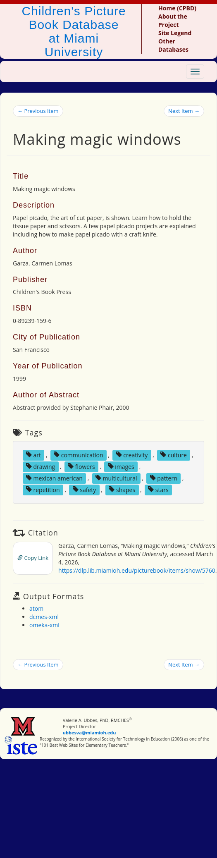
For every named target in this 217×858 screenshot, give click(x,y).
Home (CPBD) (177, 8)
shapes (122, 489)
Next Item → (184, 111)
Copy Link (32, 558)
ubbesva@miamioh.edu (89, 732)
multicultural (116, 478)
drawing (40, 466)
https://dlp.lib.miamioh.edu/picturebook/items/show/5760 (136, 570)
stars (158, 489)
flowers (81, 466)
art (33, 455)
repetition (43, 489)
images (121, 466)
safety (84, 489)
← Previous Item (38, 111)
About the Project (172, 20)
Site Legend (174, 33)
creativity (132, 455)
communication (78, 455)
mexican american (54, 478)
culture (173, 455)
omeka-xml (44, 625)
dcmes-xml (44, 617)
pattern (163, 478)
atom (36, 608)
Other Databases (173, 45)
